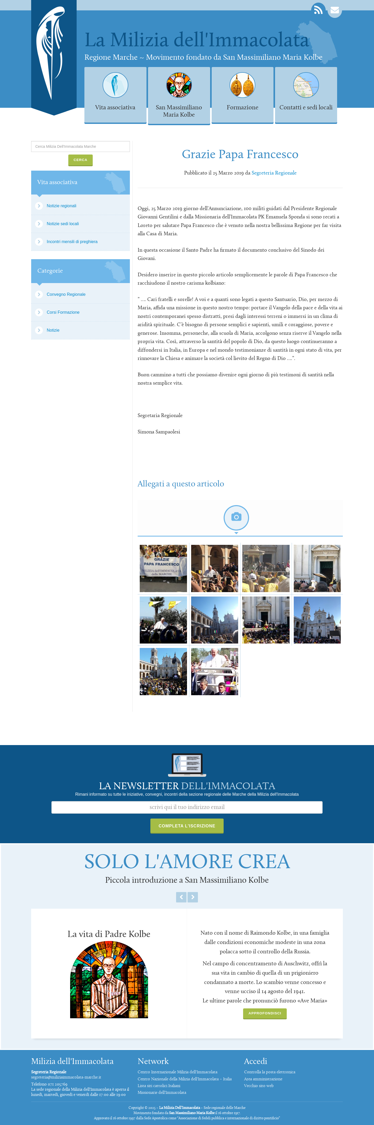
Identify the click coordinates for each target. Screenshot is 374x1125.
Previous (181, 897)
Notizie (53, 330)
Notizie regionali (61, 206)
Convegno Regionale (66, 294)
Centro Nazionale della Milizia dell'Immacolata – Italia (185, 1079)
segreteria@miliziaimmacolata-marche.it (66, 1077)
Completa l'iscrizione (187, 826)
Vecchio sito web (258, 1086)
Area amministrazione (263, 1079)
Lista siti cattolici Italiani (159, 1086)
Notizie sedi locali (63, 224)
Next (193, 897)
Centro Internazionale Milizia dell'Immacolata (177, 1072)
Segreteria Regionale (274, 173)
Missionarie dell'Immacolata (162, 1093)
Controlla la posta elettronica (269, 1072)
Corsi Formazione (63, 312)
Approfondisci (265, 1013)
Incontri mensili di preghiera (72, 241)
